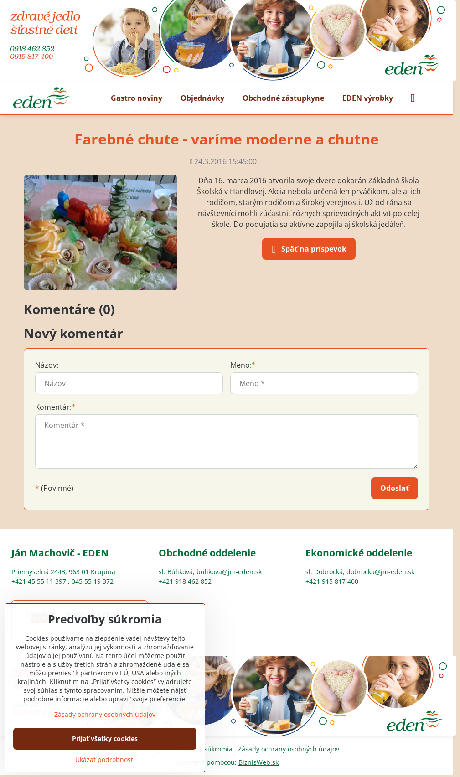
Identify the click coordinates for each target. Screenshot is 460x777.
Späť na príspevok (307, 249)
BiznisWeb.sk (258, 762)
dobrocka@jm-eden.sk (380, 571)
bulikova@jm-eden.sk (229, 571)
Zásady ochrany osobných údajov (288, 749)
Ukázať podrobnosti (105, 759)
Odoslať (394, 488)
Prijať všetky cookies (105, 738)
